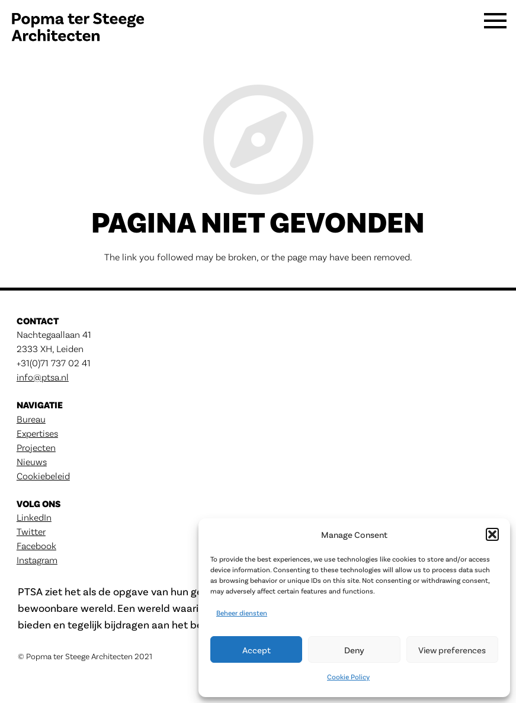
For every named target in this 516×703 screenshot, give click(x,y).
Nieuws (32, 461)
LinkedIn (34, 517)
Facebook (36, 545)
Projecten (36, 447)
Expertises (37, 432)
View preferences (452, 649)
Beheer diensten (241, 612)
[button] (492, 534)
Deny (354, 649)
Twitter (31, 531)
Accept (256, 649)
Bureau (31, 418)
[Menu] (495, 29)
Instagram (37, 559)
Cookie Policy (348, 676)
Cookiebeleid (43, 475)
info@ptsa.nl (43, 376)
